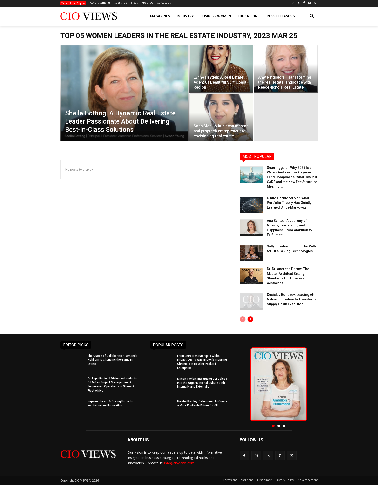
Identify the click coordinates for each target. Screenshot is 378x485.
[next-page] (250, 319)
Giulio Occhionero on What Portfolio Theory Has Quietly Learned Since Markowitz (289, 202)
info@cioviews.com (179, 463)
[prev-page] (243, 319)
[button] (312, 16)
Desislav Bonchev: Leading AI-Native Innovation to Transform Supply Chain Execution (291, 299)
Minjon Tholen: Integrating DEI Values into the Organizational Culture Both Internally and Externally (202, 383)
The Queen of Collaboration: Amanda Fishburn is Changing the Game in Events (112, 360)
